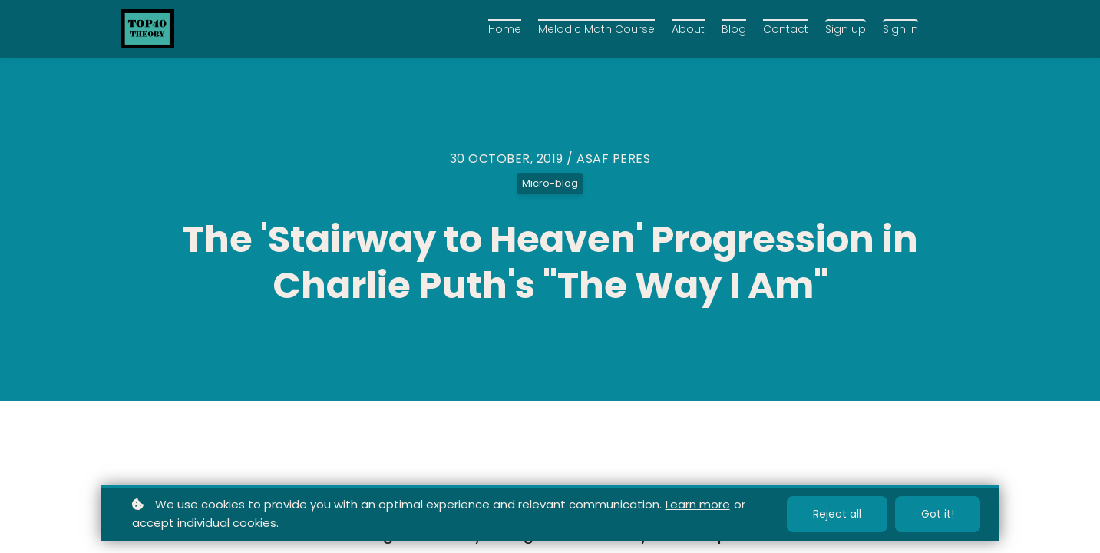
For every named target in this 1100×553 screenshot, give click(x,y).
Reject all (837, 514)
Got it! (937, 514)
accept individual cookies (204, 523)
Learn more (698, 504)
